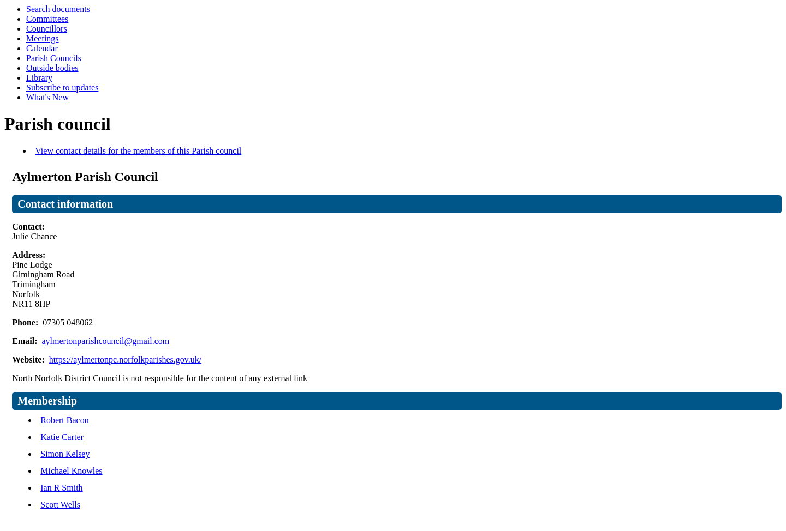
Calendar (42, 48)
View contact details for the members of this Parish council (138, 150)
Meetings (42, 38)
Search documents (58, 9)
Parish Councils (53, 58)
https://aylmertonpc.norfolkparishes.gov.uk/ (125, 359)
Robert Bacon (64, 420)
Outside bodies (52, 68)
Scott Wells (60, 504)
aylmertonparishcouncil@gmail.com (105, 341)
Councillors (46, 28)
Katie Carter (62, 437)
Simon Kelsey (65, 453)
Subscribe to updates (62, 87)
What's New (47, 97)
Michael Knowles (71, 470)
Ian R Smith (61, 487)
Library (39, 77)
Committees (47, 18)
